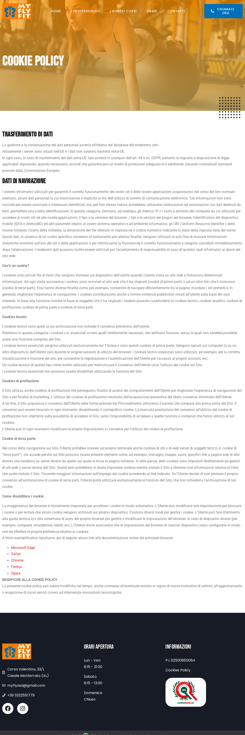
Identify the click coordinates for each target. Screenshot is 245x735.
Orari (152, 11)
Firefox (16, 567)
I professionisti (85, 11)
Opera (15, 573)
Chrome (17, 560)
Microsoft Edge (23, 548)
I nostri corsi (123, 11)
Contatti (176, 11)
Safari (16, 554)
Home (56, 11)
